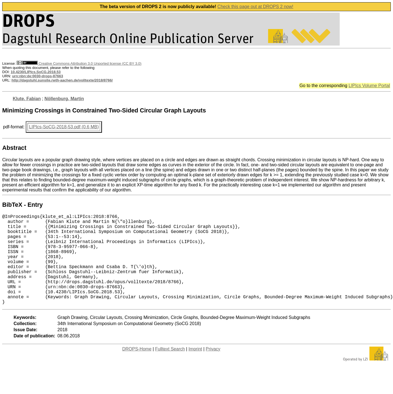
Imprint (195, 369)
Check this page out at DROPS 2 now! (255, 6)
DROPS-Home (136, 369)
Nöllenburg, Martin (64, 98)
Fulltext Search (170, 369)
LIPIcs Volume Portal (369, 85)
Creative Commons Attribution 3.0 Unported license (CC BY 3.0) (79, 63)
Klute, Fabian (27, 98)
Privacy (213, 369)
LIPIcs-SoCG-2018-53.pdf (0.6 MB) (64, 126)
